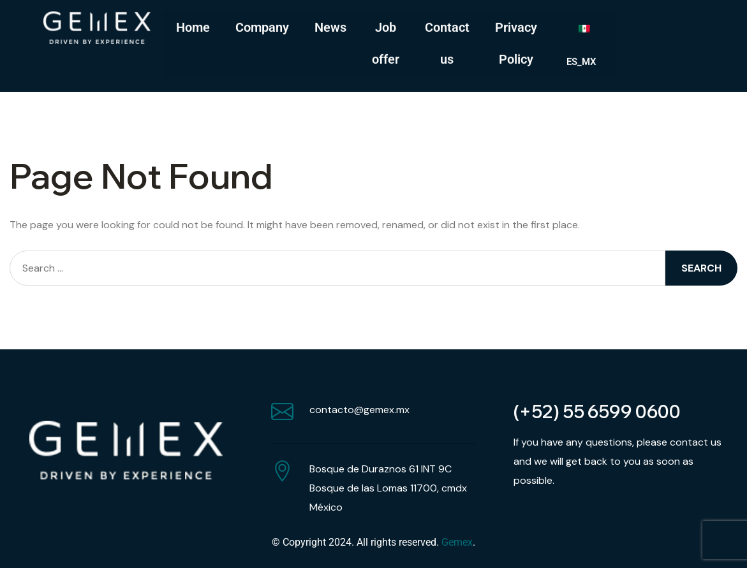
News (330, 25)
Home (193, 25)
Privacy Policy (516, 41)
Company (262, 25)
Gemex (457, 542)
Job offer (385, 41)
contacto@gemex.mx (359, 409)
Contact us (447, 41)
